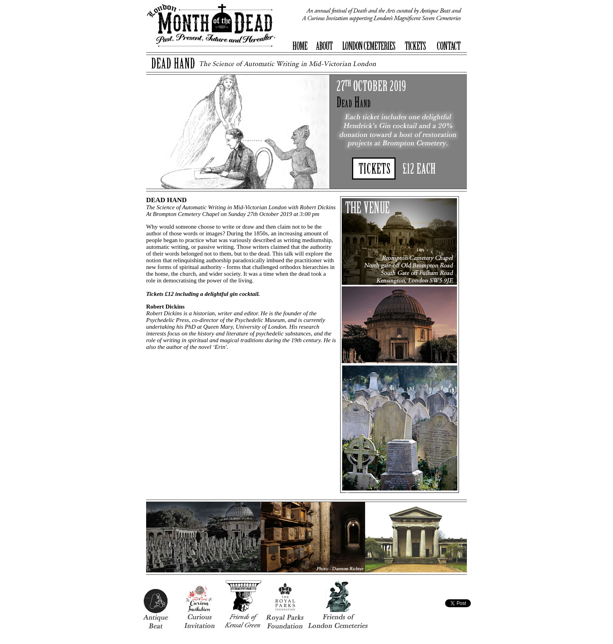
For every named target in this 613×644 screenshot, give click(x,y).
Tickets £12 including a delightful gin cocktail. (203, 294)
